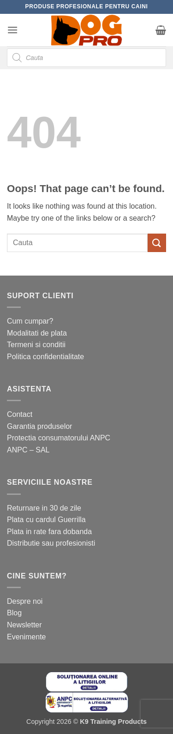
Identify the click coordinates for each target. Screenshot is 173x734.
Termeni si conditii (36, 345)
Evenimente (26, 637)
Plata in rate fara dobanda (49, 531)
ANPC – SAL (28, 450)
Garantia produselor (39, 426)
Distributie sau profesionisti (51, 543)
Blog (14, 613)
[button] (12, 29)
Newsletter (24, 625)
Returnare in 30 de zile (44, 508)
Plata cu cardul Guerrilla (46, 519)
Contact (19, 414)
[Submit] (157, 243)
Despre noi (24, 601)
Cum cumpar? (30, 321)
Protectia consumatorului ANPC (58, 438)
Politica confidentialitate (45, 357)
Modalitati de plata (37, 333)
